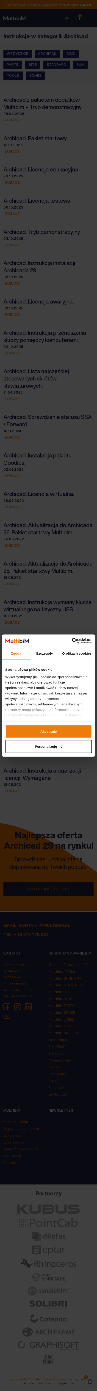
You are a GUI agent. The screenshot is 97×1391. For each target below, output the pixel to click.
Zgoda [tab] (16, 653)
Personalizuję (49, 746)
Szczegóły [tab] (44, 653)
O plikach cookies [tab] (77, 653)
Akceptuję (48, 731)
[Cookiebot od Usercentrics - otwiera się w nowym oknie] (72, 641)
